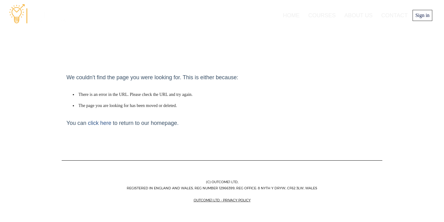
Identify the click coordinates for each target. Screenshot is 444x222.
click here (99, 123)
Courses (322, 15)
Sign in (422, 15)
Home (291, 15)
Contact (394, 15)
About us (358, 15)
